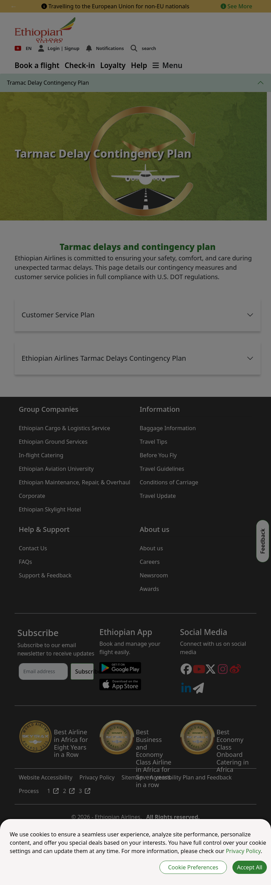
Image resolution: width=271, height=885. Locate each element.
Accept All (249, 867)
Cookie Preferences (193, 867)
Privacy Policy (243, 851)
